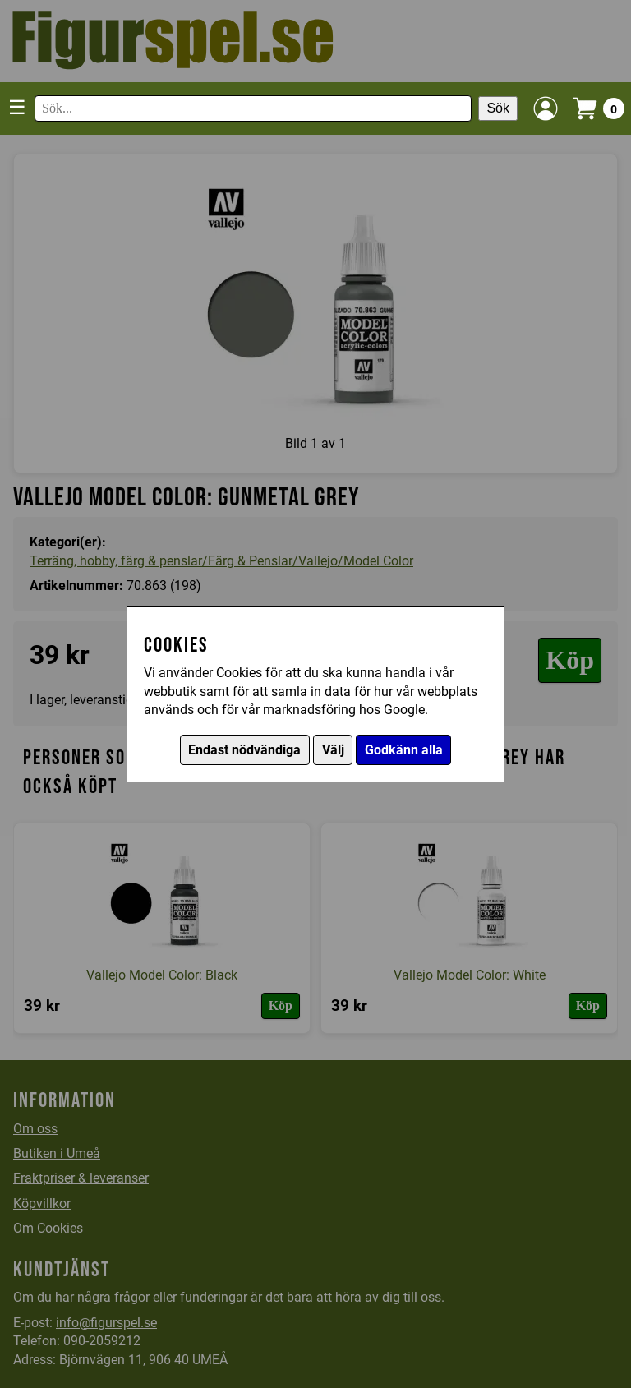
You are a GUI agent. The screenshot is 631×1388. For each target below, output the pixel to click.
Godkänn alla (404, 750)
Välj (333, 750)
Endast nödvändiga (244, 750)
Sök (497, 108)
